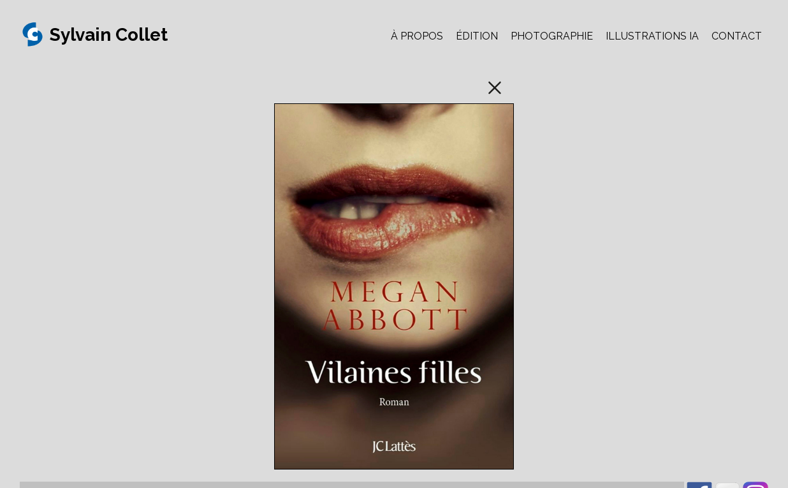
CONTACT (736, 36)
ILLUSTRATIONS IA (652, 36)
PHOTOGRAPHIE (552, 36)
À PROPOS (417, 36)
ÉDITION (477, 36)
